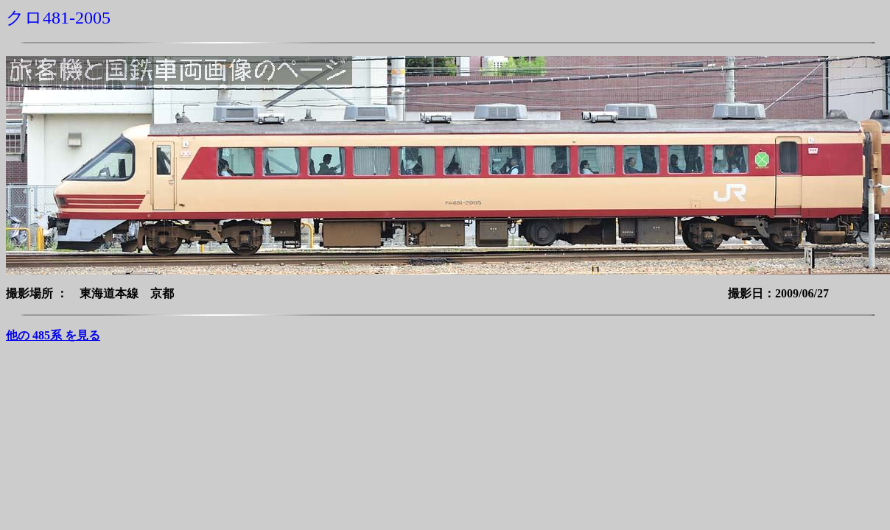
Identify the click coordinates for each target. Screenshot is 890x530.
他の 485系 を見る (53, 335)
